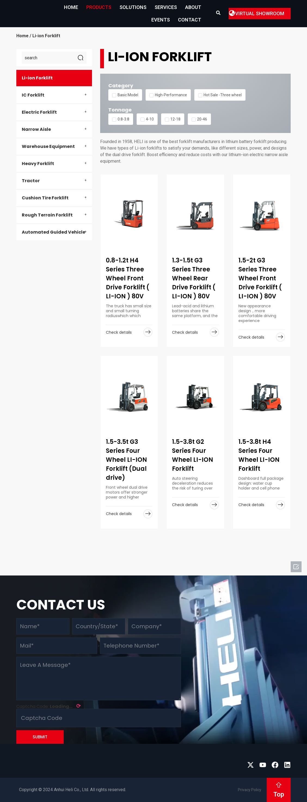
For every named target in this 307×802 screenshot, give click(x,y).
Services (166, 7)
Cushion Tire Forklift (45, 198)
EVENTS (160, 20)
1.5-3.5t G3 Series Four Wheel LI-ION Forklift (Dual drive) (126, 460)
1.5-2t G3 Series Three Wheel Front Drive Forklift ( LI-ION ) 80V (260, 278)
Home (71, 7)
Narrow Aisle (36, 129)
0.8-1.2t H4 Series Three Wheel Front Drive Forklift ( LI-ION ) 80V (127, 278)
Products (98, 7)
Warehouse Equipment (48, 146)
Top (278, 794)
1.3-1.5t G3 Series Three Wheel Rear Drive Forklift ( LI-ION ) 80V (194, 278)
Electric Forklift (39, 112)
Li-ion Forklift (37, 78)
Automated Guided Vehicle (53, 232)
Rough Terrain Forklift (47, 215)
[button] (232, 12)
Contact (189, 20)
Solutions (132, 7)
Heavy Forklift (38, 163)
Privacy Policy (249, 790)
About (193, 7)
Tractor (31, 181)
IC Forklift (33, 95)
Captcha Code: (48, 706)
